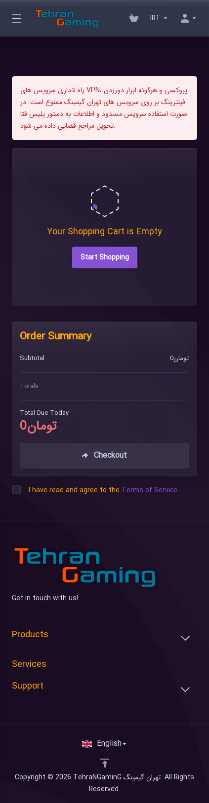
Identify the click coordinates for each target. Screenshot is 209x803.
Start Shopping (105, 257)
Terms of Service (149, 490)
